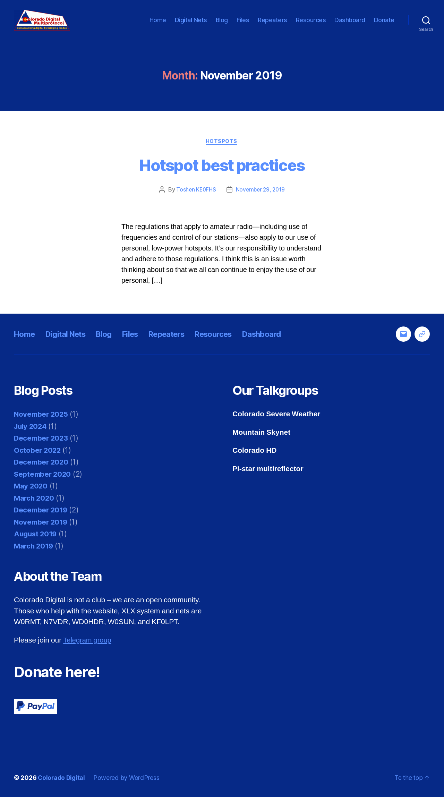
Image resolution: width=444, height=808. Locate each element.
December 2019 (42, 521)
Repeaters (272, 25)
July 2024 (31, 437)
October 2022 (38, 461)
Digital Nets (191, 25)
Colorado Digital (62, 788)
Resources (311, 25)
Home (158, 25)
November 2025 (42, 425)
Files (243, 25)
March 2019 (34, 556)
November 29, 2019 (260, 200)
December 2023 (42, 449)
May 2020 (31, 497)
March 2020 (35, 508)
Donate (384, 25)
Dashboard (349, 25)
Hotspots (222, 152)
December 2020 (42, 473)
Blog (222, 25)
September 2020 (43, 484)
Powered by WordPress (128, 788)
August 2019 (36, 545)
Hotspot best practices (222, 175)
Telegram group (88, 651)
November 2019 (42, 532)
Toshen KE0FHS (195, 200)
